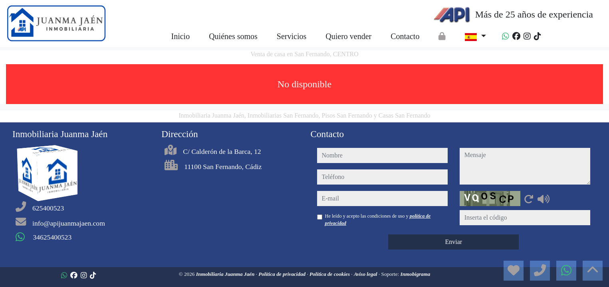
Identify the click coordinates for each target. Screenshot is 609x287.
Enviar (453, 241)
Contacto (405, 36)
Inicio (180, 36)
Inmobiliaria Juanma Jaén (226, 274)
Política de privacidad (282, 274)
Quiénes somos (233, 36)
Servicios (291, 36)
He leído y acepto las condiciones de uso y (378, 219)
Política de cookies (330, 274)
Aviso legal (366, 274)
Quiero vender (348, 36)
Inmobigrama (415, 274)
